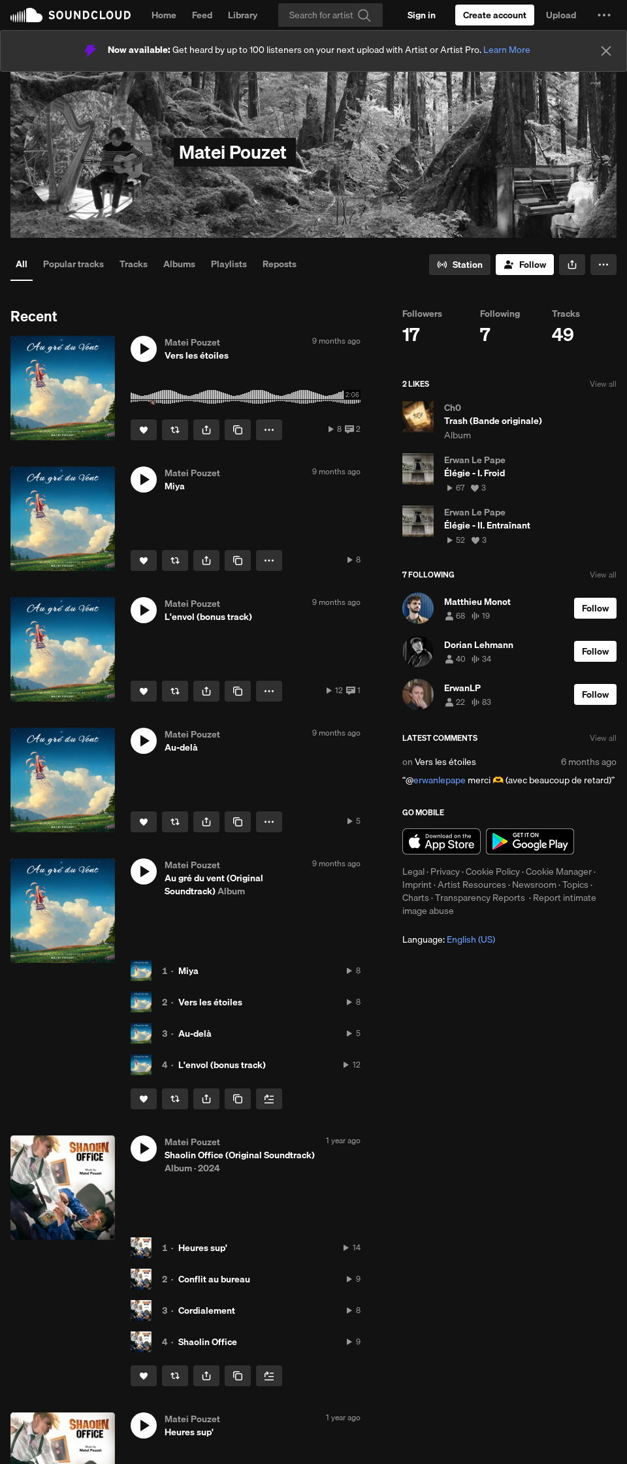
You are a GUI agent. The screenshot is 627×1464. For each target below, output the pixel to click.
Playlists (229, 264)
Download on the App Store (441, 841)
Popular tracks (73, 264)
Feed (202, 15)
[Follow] (525, 264)
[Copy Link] (238, 429)
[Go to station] (459, 264)
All (21, 264)
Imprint (417, 884)
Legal (413, 871)
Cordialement (206, 1310)
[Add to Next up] (269, 1098)
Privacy (445, 871)
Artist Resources (472, 884)
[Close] (606, 51)
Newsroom (534, 884)
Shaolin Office (207, 1342)
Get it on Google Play (530, 841)
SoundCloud (70, 15)
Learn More (506, 49)
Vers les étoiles (210, 1002)
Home (164, 15)
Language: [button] (448, 939)
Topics (575, 884)
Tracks (134, 264)
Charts (415, 897)
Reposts (280, 264)
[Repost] (175, 429)
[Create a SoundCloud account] (494, 15)
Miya (188, 971)
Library (242, 15)
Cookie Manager (559, 871)
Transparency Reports (480, 897)
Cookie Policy (493, 871)
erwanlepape (439, 780)
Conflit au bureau (214, 1279)
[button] (604, 15)
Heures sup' (202, 1248)
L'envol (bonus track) (222, 1065)
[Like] (144, 429)
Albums (179, 264)
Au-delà (195, 1033)
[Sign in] (421, 15)
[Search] (330, 15)
